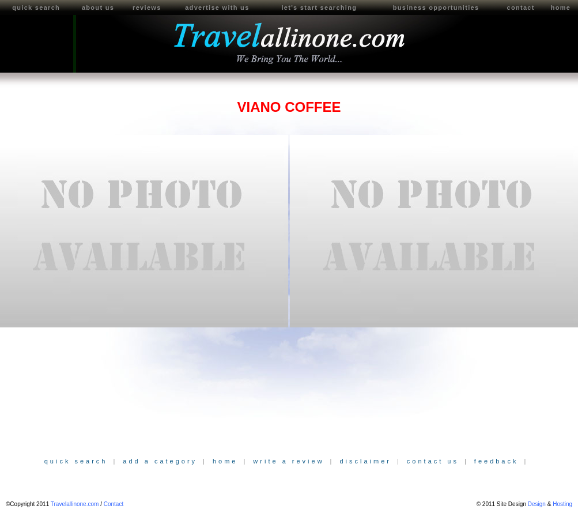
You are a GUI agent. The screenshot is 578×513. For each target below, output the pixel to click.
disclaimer (365, 461)
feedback (496, 461)
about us (98, 7)
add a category (160, 461)
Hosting (562, 504)
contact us (433, 461)
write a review (288, 461)
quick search (36, 7)
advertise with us (217, 7)
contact (520, 7)
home (225, 461)
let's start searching (319, 7)
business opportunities (436, 7)
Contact (113, 504)
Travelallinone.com (75, 504)
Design (537, 504)
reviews (147, 7)
